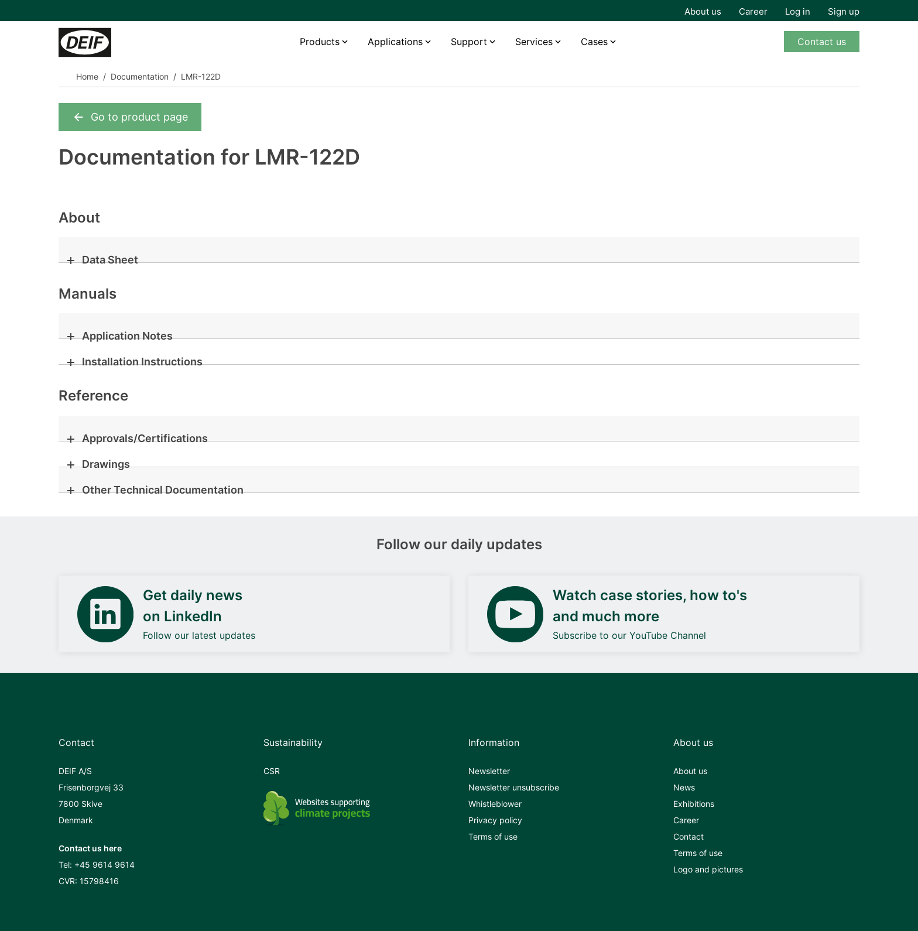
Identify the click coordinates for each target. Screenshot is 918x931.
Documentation (140, 76)
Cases (594, 41)
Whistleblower (495, 804)
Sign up (843, 11)
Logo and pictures (708, 869)
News (684, 787)
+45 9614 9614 (104, 865)
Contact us (821, 41)
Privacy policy (495, 820)
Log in (797, 11)
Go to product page (130, 117)
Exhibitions (693, 804)
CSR (271, 771)
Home (87, 76)
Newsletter (489, 771)
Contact (688, 836)
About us (702, 11)
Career (753, 11)
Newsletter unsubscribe (513, 787)
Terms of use (493, 836)
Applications (395, 41)
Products (320, 41)
